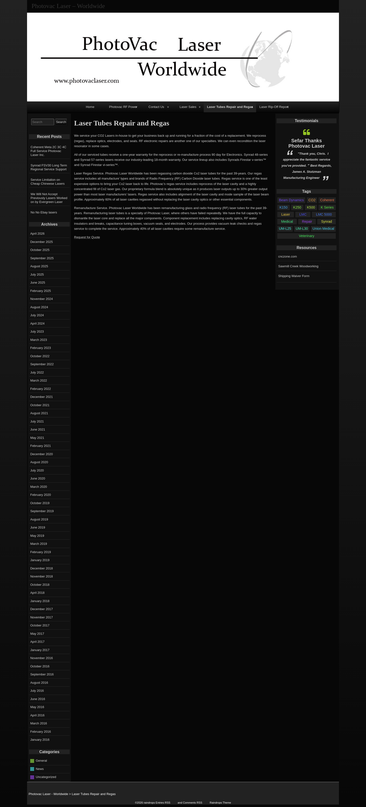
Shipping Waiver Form (293, 276)
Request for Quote (87, 237)
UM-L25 (285, 229)
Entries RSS (163, 802)
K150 (283, 207)
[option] (306, 154)
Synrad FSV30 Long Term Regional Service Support (49, 167)
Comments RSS (192, 802)
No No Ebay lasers (44, 212)
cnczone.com (287, 256)
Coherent (327, 200)
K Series (327, 207)
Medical (287, 221)
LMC (303, 214)
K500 (311, 207)
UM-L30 (302, 229)
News (40, 768)
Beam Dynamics (291, 200)
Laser (285, 214)
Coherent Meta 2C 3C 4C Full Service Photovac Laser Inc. (49, 151)
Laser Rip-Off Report (274, 107)
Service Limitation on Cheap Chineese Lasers (48, 181)
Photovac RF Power (123, 107)
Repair (307, 221)
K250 (297, 207)
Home (90, 107)
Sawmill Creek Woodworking (298, 266)
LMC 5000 (324, 214)
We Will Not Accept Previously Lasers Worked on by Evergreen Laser (49, 198)
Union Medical (323, 229)
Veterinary (306, 236)
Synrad (326, 221)
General (41, 760)
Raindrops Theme (220, 802)
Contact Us (156, 107)
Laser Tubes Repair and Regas (230, 107)
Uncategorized (46, 777)
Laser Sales (188, 107)
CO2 (312, 200)
